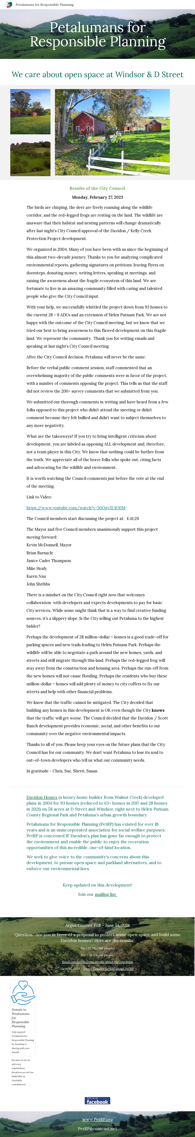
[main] (97, 34)
